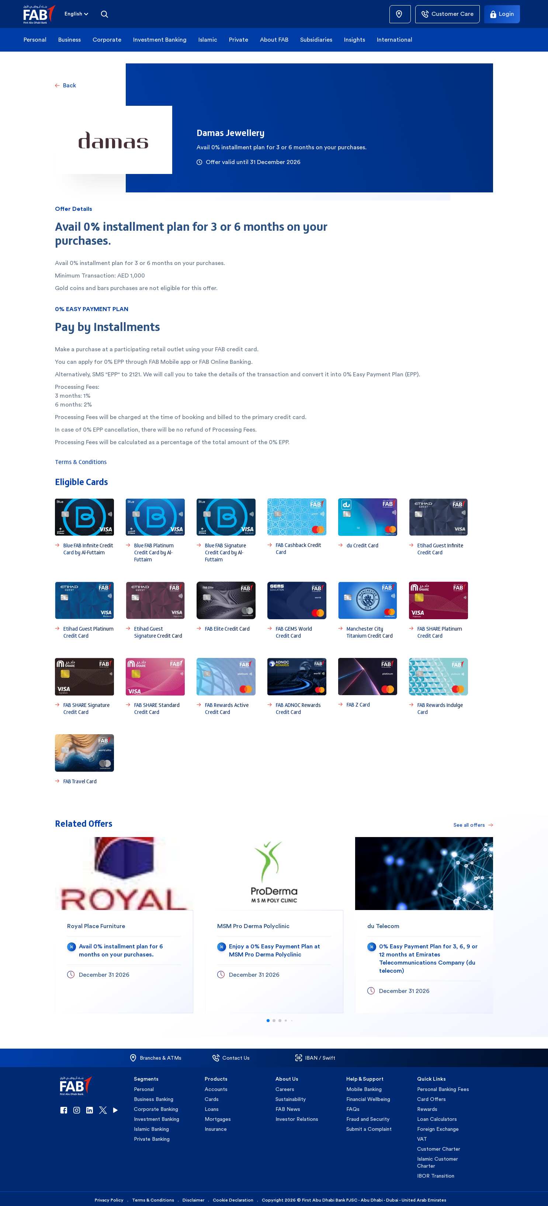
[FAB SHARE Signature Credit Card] (84, 686)
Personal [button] (35, 39)
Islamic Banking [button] (151, 1126)
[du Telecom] (424, 922)
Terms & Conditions (81, 461)
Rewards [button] (427, 1106)
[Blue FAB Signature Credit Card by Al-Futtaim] (226, 530)
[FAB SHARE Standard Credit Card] (155, 686)
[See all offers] (471, 822)
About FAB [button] (274, 39)
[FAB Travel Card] (84, 759)
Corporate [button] (107, 39)
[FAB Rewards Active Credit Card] (226, 686)
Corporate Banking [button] (156, 1106)
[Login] (502, 14)
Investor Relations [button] (296, 1116)
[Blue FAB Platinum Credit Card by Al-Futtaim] (155, 530)
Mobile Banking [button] (364, 1087)
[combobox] (73, 14)
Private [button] (238, 39)
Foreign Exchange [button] (438, 1126)
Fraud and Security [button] (367, 1116)
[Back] (65, 85)
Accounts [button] (216, 1087)
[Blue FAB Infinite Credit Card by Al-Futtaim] (84, 530)
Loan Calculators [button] (437, 1116)
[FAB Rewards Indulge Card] (438, 686)
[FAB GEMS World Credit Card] (296, 610)
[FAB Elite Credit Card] (226, 610)
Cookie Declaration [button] (233, 1197)
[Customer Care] (447, 14)
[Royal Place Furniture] (124, 922)
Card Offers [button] (431, 1096)
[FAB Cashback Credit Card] (296, 530)
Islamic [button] (207, 39)
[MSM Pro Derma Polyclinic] (274, 922)
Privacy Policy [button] (109, 1197)
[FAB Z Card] (367, 686)
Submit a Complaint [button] (369, 1126)
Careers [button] (284, 1087)
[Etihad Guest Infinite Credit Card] (438, 530)
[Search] (104, 14)
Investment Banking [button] (160, 39)
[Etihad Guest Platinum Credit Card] (84, 610)
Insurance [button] (216, 1126)
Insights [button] (354, 39)
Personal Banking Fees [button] (443, 1087)
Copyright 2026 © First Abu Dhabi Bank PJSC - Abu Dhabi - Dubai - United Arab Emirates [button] (354, 1197)
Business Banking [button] (153, 1096)
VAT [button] (422, 1136)
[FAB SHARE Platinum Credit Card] (438, 610)
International (394, 39)
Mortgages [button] (218, 1116)
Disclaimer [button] (193, 1197)
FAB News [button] (287, 1106)
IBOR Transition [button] (435, 1173)
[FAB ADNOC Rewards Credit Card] (296, 686)
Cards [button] (212, 1096)
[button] (44, 14)
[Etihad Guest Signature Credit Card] (155, 610)
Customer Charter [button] (438, 1146)
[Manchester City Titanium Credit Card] (367, 610)
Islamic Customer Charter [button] (437, 1159)
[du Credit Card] (367, 530)
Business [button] (69, 39)
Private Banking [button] (152, 1136)
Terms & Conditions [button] (153, 1197)
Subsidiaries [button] (316, 39)
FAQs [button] (353, 1106)
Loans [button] (212, 1106)
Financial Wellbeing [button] (368, 1096)
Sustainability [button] (290, 1096)
